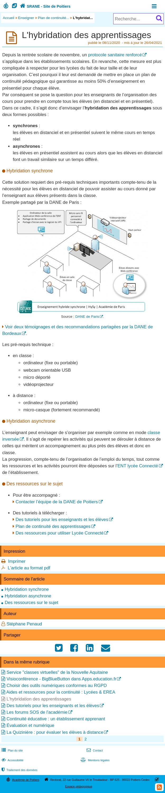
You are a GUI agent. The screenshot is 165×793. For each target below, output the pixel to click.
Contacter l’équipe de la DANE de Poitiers (57, 501)
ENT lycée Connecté (137, 465)
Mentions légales (94, 760)
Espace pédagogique (78, 786)
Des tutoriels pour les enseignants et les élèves (62, 519)
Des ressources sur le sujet (31, 602)
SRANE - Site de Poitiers (44, 6)
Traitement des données (19, 770)
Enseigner (26, 18)
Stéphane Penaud (24, 623)
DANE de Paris (87, 317)
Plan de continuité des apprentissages (53, 526)
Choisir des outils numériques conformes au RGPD (57, 685)
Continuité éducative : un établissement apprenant (56, 718)
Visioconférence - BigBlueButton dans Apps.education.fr (61, 678)
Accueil (8, 18)
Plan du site (12, 750)
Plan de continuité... (53, 18)
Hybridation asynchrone (28, 595)
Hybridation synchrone (27, 589)
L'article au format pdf (29, 567)
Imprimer (16, 561)
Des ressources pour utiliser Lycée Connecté (59, 533)
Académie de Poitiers (25, 779)
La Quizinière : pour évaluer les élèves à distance (55, 732)
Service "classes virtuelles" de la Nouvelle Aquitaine (57, 672)
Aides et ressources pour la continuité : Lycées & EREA (60, 692)
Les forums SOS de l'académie (37, 712)
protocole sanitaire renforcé (115, 54)
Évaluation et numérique (30, 725)
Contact (94, 750)
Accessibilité (12, 760)
